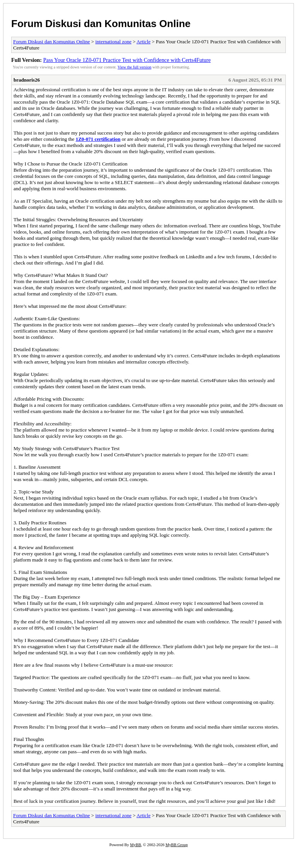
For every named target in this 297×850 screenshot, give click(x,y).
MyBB (135, 845)
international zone (113, 41)
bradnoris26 (27, 80)
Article (143, 41)
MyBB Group (177, 845)
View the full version (134, 67)
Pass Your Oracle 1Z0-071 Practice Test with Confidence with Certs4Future (127, 60)
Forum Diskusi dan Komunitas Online (101, 23)
